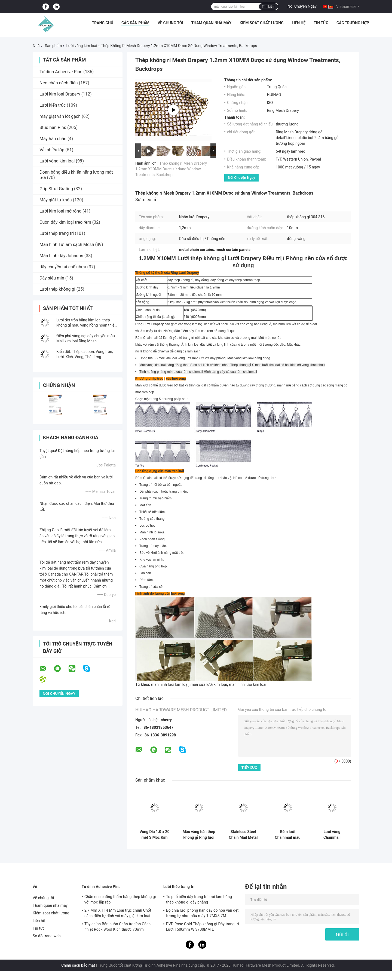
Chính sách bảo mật (78, 965)
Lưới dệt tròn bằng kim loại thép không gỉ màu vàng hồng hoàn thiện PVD (86, 325)
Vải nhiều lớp (51, 149)
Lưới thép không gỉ (57, 289)
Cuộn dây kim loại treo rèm (65, 222)
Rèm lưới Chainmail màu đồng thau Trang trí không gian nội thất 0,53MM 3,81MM (287, 834)
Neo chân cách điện (58, 82)
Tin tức (321, 23)
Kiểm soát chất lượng (261, 23)
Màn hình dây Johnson (61, 255)
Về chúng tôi (170, 23)
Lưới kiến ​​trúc (52, 105)
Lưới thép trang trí (56, 233)
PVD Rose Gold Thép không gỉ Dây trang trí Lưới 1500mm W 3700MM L (202, 927)
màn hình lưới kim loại (169, 684)
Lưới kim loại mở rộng (60, 211)
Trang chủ (102, 23)
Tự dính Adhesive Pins (60, 71)
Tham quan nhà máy (211, 23)
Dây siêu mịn (51, 278)
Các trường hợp (352, 23)
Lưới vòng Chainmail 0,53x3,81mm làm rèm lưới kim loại (332, 834)
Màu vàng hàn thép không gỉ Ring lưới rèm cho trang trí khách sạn (199, 834)
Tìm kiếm (268, 6)
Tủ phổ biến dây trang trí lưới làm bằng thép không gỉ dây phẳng (199, 899)
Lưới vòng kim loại (81, 46)
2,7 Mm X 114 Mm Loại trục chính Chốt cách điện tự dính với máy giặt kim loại (117, 913)
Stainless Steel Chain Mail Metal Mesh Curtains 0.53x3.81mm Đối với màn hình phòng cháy (243, 834)
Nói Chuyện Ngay (302, 6)
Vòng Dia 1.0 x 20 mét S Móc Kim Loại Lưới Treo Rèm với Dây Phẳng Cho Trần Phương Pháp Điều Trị (154, 834)
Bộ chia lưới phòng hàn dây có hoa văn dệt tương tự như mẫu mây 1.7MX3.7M (202, 913)
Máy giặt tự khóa (55, 199)
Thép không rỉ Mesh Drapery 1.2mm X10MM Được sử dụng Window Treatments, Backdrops (171, 169)
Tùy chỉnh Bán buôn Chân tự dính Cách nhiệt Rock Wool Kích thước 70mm (117, 927)
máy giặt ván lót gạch (60, 116)
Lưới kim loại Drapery (59, 94)
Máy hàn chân (52, 138)
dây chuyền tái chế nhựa (62, 266)
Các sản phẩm (135, 23)
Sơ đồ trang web (47, 936)
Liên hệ (299, 23)
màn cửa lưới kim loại (209, 684)
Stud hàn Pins (52, 127)
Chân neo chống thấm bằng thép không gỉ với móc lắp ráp (120, 899)
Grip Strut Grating (56, 188)
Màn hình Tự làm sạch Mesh (66, 244)
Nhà (36, 46)
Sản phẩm (53, 46)
